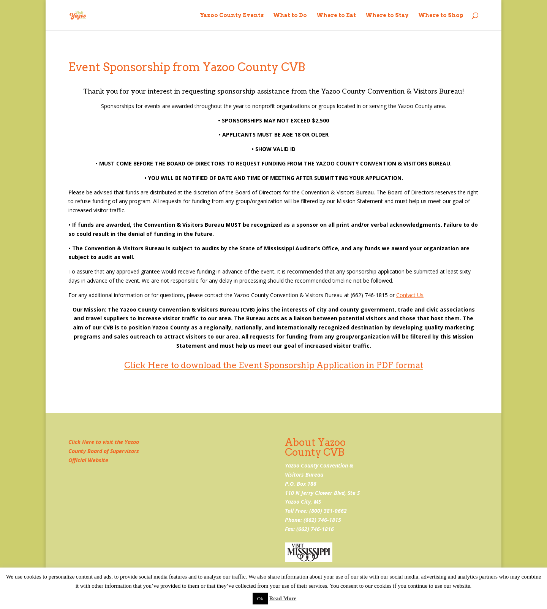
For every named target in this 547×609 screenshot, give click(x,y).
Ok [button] (260, 598)
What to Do (290, 15)
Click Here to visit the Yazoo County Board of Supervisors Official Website (103, 451)
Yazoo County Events (232, 15)
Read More (282, 598)
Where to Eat (336, 15)
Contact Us (410, 295)
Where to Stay (387, 15)
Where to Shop (440, 15)
